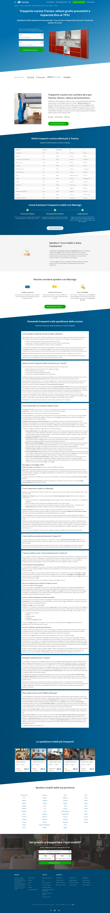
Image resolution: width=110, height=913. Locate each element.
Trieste (86, 816)
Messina (45, 819)
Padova (65, 803)
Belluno (24, 800)
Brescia (24, 803)
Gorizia (24, 827)
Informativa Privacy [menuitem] (46, 885)
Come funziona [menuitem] (50, 2)
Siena (86, 806)
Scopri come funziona (55, 228)
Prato (65, 825)
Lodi (45, 808)
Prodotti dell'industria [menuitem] (74, 882)
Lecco (44, 806)
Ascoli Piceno (24, 795)
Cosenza (24, 816)
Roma (85, 797)
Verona (86, 819)
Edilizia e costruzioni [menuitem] (60, 882)
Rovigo (86, 800)
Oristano (65, 800)
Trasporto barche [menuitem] (86, 880)
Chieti (24, 814)
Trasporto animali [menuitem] (73, 885)
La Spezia (44, 800)
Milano (44, 822)
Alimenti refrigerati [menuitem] (73, 880)
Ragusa (65, 827)
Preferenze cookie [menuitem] (46, 896)
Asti (24, 797)
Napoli (44, 827)
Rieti (86, 795)
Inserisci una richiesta (78, 2)
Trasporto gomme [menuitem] (86, 885)
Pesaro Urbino (65, 814)
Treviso (86, 814)
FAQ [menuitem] (70, 2)
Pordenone (65, 822)
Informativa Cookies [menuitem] (46, 887)
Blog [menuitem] (29, 885)
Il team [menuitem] (29, 882)
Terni (86, 811)
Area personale (91, 2)
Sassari (86, 803)
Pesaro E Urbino (65, 811)
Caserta (24, 808)
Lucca (44, 811)
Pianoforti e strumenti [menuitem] (61, 885)
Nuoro (65, 795)
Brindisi (24, 806)
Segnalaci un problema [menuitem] (47, 877)
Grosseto (44, 795)
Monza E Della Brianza (44, 825)
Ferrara (24, 822)
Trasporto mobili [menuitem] (59, 880)
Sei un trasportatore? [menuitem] (61, 2)
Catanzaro (24, 811)
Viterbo (86, 822)
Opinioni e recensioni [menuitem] (32, 889)
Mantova (45, 816)
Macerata (44, 814)
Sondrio (86, 808)
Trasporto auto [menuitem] (59, 877)
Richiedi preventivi (31, 50)
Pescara (65, 816)
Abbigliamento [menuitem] (85, 877)
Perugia (65, 808)
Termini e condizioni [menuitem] (46, 882)
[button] (15, 2)
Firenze (24, 825)
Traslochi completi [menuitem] (86, 882)
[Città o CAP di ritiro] (31, 37)
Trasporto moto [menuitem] (72, 877)
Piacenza (65, 819)
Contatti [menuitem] (30, 887)
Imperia (45, 797)
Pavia (65, 806)
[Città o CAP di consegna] (31, 45)
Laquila (45, 803)
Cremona (24, 819)
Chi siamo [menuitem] (30, 880)
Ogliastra (65, 797)
